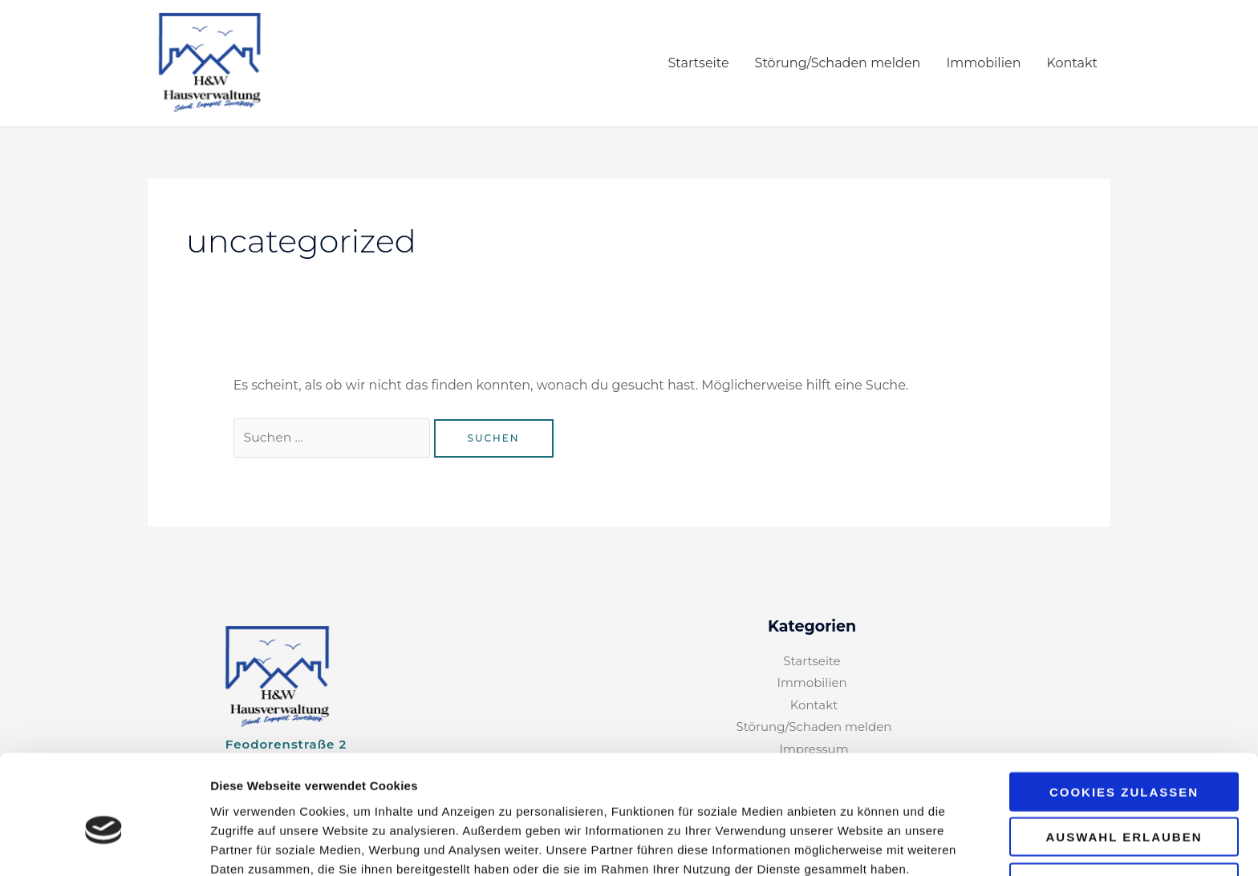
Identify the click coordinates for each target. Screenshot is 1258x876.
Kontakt (1072, 63)
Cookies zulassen (1124, 715)
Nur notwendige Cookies (1124, 812)
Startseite (698, 63)
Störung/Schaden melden (838, 63)
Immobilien (983, 63)
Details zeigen (853, 844)
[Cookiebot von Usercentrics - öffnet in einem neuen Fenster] (104, 845)
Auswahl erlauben (1123, 761)
